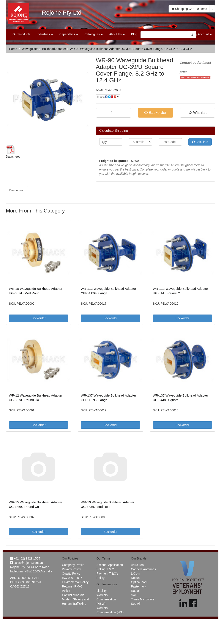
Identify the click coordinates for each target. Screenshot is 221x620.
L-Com (135, 573)
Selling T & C (105, 569)
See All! (136, 603)
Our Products (21, 34)
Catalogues (93, 34)
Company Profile (73, 565)
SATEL (135, 595)
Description (16, 190)
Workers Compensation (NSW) (106, 599)
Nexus (135, 578)
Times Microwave (142, 599)
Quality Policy (71, 573)
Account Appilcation (109, 565)
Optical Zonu (139, 582)
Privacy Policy (71, 569)
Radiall (135, 590)
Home (13, 49)
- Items (189, 9)
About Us (117, 34)
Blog (134, 34)
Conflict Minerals (73, 595)
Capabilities (68, 34)
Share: (108, 96)
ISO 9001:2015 (72, 578)
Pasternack (138, 586)
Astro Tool (137, 565)
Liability (101, 590)
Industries (45, 34)
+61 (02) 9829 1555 (25, 558)
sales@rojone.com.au (26, 562)
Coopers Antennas (143, 569)
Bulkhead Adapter (54, 49)
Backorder (155, 112)
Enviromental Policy (75, 582)
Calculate (200, 142)
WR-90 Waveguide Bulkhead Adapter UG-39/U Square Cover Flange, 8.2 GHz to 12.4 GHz (131, 49)
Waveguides (30, 49)
